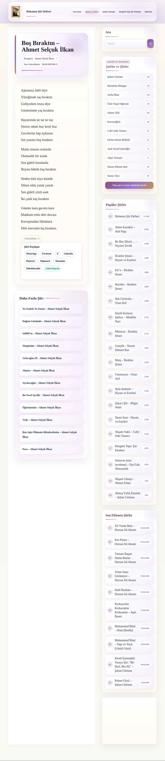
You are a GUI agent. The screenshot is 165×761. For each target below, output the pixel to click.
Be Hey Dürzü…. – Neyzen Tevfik (126, 243)
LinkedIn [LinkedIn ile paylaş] (68, 253)
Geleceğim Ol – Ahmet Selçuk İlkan (42, 358)
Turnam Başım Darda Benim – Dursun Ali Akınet (125, 558)
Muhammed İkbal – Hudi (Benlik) (125, 628)
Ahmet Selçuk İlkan (44, 58)
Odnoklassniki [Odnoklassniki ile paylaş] (33, 268)
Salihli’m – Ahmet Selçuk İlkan (39, 333)
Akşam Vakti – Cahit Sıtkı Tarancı (127, 434)
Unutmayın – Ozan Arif (126, 376)
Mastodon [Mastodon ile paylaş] (60, 261)
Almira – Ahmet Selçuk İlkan (38, 370)
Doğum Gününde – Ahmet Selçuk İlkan (44, 321)
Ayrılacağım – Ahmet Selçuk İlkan (41, 383)
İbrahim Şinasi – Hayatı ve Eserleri (125, 258)
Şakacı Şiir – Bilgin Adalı (126, 405)
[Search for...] (126, 43)
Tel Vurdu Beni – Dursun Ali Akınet (125, 528)
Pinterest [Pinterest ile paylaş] (30, 261)
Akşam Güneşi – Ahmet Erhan (124, 481)
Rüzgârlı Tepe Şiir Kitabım (130, 12)
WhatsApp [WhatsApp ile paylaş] (31, 253)
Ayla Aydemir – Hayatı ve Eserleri (125, 391)
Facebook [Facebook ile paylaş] (46, 253)
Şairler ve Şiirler (92, 12)
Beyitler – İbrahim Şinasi (125, 286)
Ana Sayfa (77, 12)
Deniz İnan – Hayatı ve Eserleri (126, 419)
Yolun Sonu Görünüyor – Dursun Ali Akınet (125, 576)
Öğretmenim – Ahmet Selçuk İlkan (41, 407)
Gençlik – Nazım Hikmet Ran (125, 348)
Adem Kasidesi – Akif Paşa (125, 229)
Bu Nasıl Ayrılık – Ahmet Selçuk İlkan (43, 395)
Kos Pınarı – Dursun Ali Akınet (125, 542)
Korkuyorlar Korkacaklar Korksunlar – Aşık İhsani (125, 610)
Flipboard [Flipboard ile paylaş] (45, 261)
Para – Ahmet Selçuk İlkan (37, 449)
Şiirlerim (148, 12)
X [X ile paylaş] (57, 253)
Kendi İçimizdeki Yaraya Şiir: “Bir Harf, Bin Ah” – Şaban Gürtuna (125, 664)
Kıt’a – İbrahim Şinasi (124, 272)
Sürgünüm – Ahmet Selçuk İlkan (40, 345)
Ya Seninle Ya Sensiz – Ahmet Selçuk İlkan (45, 308)
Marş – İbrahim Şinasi (124, 362)
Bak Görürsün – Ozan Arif (124, 301)
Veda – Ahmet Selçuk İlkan (37, 420)
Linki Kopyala (53, 268)
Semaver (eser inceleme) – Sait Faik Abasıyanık (127, 464)
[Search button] (150, 43)
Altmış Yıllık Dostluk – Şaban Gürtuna (127, 495)
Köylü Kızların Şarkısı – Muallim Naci (125, 317)
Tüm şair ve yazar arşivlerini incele (129, 185)
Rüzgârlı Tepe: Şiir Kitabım (126, 448)
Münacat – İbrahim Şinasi (126, 333)
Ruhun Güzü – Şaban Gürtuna (123, 682)
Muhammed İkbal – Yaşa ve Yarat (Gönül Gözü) (125, 644)
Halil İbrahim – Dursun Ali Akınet (125, 592)
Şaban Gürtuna (109, 12)
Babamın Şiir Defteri (38, 11)
